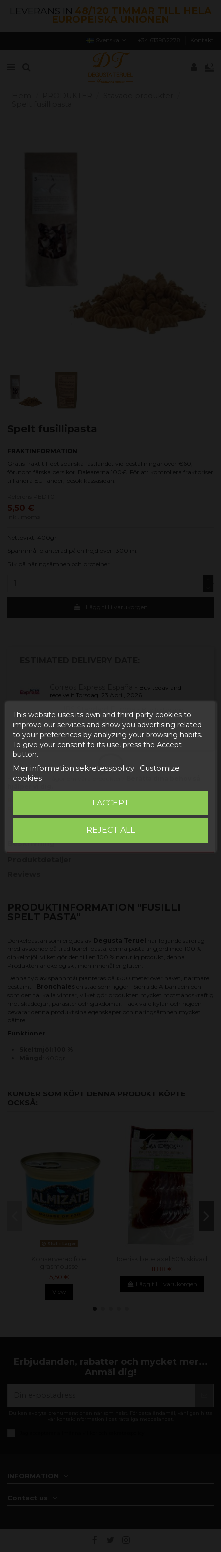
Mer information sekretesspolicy (73, 768)
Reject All (110, 830)
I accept (110, 802)
